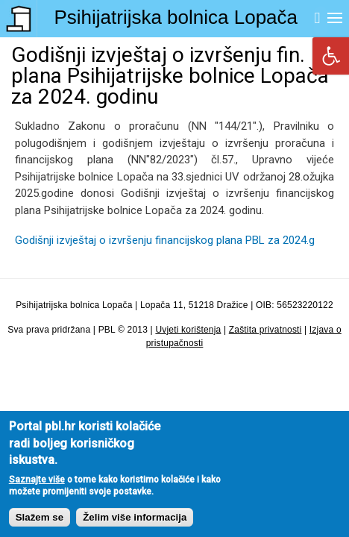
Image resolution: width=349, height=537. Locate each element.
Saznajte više (37, 488)
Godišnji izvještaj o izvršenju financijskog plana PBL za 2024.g (165, 240)
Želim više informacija (134, 527)
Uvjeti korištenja (188, 329)
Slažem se (39, 527)
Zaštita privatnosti (265, 329)
